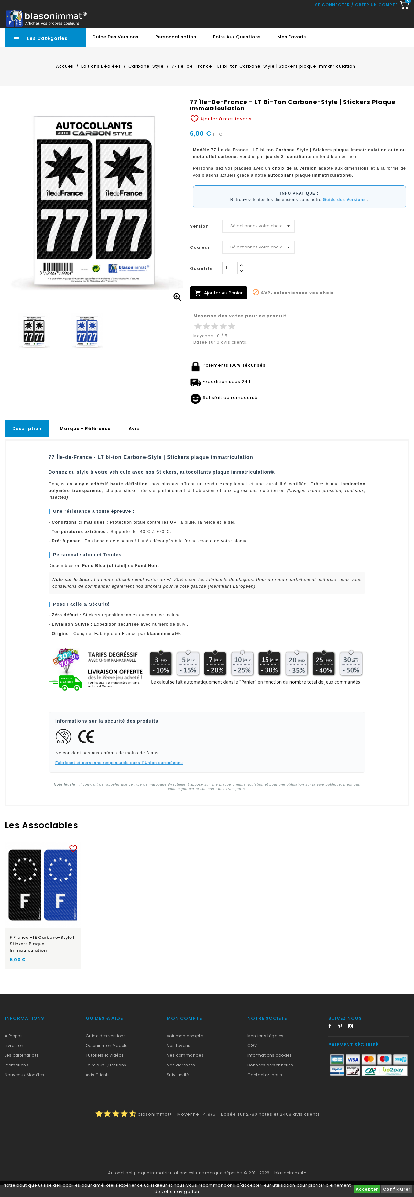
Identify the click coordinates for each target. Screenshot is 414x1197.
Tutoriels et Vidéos (105, 1067)
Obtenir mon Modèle (106, 1058)
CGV (252, 1058)
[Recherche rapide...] (188, 14)
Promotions (16, 1077)
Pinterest (342, 1039)
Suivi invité (178, 1087)
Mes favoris (292, 49)
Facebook (332, 1039)
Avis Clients (98, 1087)
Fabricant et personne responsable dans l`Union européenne (119, 775)
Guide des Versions (115, 49)
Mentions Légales (265, 1048)
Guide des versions (106, 1048)
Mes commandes (185, 1067)
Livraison (14, 1058)
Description (27, 441)
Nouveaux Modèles (24, 1087)
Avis (134, 441)
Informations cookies (269, 1067)
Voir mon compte (185, 1048)
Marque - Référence (85, 441)
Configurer (397, 1189)
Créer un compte (376, 32)
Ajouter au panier (219, 305)
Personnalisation (175, 49)
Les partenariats (21, 1067)
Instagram (352, 1039)
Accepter (367, 1189)
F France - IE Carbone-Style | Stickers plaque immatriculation (42, 956)
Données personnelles (270, 1077)
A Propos (14, 1048)
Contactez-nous (264, 1087)
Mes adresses (181, 1077)
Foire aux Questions (237, 49)
